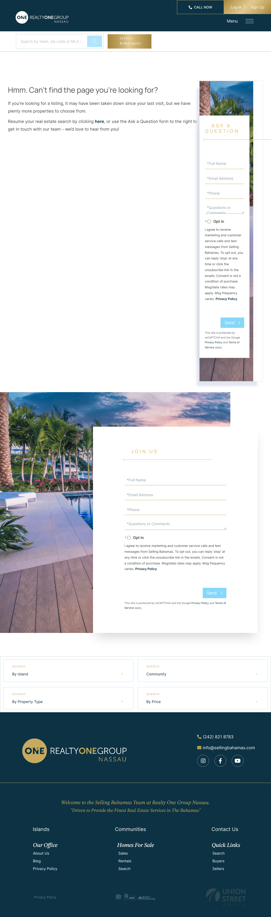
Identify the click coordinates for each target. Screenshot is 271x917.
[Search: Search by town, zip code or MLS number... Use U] (51, 41)
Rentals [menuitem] (125, 859)
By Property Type (27, 700)
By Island (20, 673)
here (99, 121)
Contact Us (224, 827)
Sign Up (257, 7)
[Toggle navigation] (248, 20)
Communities (130, 827)
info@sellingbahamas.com (226, 745)
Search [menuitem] (124, 867)
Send (230, 322)
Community (157, 673)
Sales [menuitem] (123, 851)
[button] (94, 41)
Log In (236, 7)
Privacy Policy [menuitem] (45, 867)
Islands (41, 827)
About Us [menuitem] (41, 851)
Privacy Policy (226, 299)
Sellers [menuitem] (218, 867)
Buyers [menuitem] (218, 859)
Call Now (200, 7)
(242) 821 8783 (215, 735)
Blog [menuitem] (37, 859)
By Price (154, 700)
